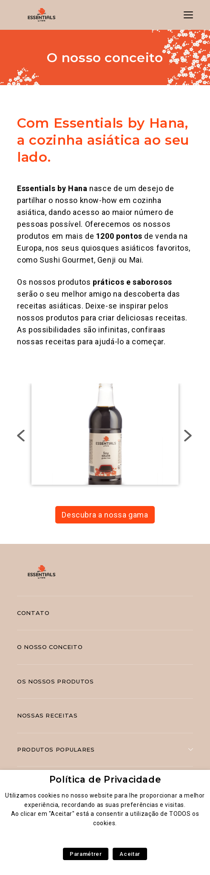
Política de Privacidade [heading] (105, 779)
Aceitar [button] (129, 854)
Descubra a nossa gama (105, 514)
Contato (33, 612)
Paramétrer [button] (86, 854)
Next (188, 435)
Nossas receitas (47, 715)
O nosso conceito (49, 646)
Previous (22, 435)
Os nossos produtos (55, 681)
